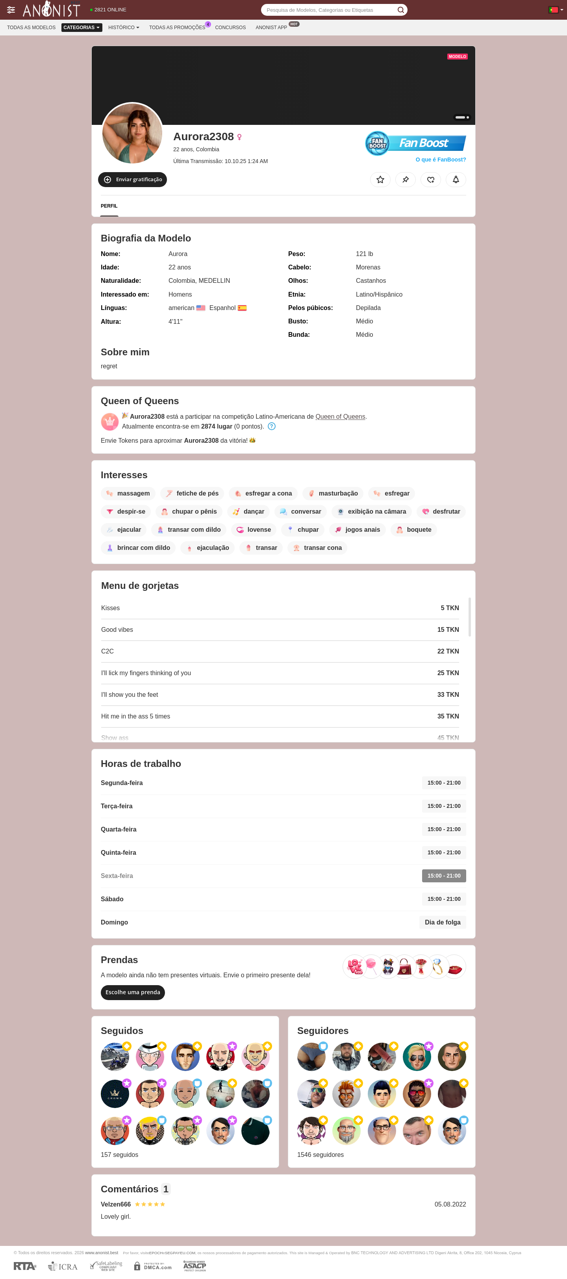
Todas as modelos (31, 27)
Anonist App (273, 26)
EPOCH (156, 1253)
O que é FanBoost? (441, 159)
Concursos (230, 27)
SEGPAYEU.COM (180, 1253)
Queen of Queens (340, 416)
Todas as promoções (179, 26)
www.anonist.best (101, 1252)
